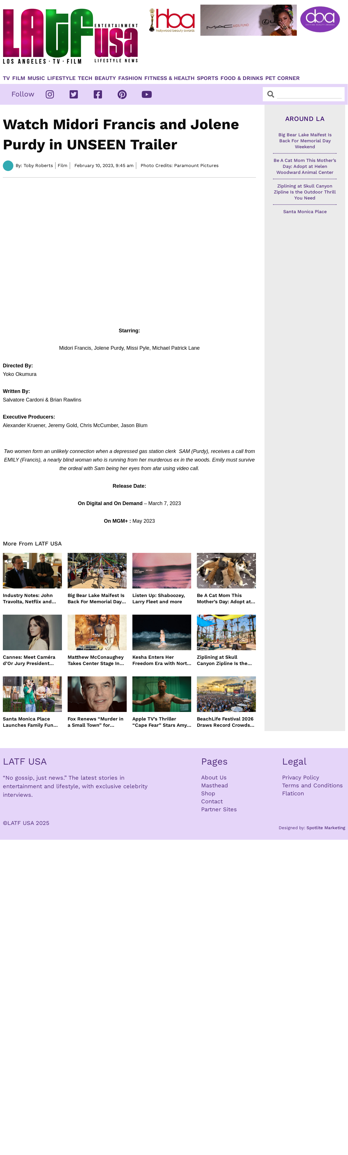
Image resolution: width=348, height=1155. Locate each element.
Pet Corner (282, 78)
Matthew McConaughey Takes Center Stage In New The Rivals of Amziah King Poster (96, 660)
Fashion (130, 78)
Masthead (214, 785)
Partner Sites (219, 809)
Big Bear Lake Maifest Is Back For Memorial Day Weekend (96, 598)
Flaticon (293, 793)
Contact (212, 801)
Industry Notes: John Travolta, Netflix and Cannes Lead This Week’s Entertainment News (29, 598)
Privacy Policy (300, 777)
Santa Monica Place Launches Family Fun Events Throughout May (31, 722)
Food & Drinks (241, 78)
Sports (207, 78)
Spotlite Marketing (326, 827)
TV (6, 78)
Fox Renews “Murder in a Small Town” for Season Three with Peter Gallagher (96, 722)
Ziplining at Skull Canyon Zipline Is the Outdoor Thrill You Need (225, 660)
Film (18, 78)
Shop (208, 793)
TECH (85, 78)
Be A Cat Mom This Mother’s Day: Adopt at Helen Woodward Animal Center (226, 598)
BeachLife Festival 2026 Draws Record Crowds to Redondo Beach (225, 722)
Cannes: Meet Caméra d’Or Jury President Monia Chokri (29, 660)
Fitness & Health (169, 78)
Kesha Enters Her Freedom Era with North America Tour (161, 660)
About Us (214, 777)
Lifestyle (61, 78)
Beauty (105, 78)
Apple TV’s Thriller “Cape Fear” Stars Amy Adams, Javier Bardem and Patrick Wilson (159, 722)
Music (36, 78)
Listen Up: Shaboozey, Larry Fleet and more (158, 598)
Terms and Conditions (312, 785)
